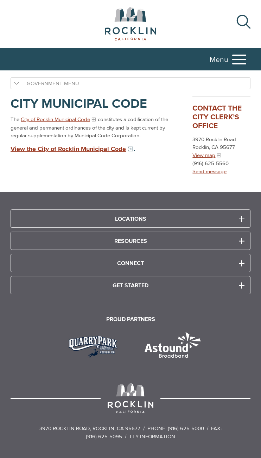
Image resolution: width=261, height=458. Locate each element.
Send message (209, 171)
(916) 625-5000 (186, 428)
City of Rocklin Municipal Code (55, 119)
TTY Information (152, 436)
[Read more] (95, 345)
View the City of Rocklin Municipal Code (68, 148)
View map (203, 155)
